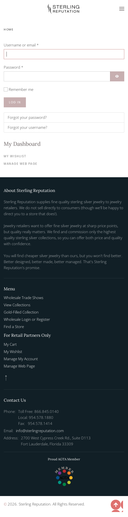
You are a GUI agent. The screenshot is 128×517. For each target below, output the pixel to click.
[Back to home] (64, 8)
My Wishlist (15, 156)
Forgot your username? (27, 127)
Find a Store (14, 326)
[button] (121, 8)
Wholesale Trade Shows (23, 297)
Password (13, 67)
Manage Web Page (20, 164)
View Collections (17, 304)
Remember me (21, 89)
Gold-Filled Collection (21, 312)
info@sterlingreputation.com (40, 430)
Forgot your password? (27, 117)
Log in (15, 102)
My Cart (10, 344)
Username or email (21, 44)
